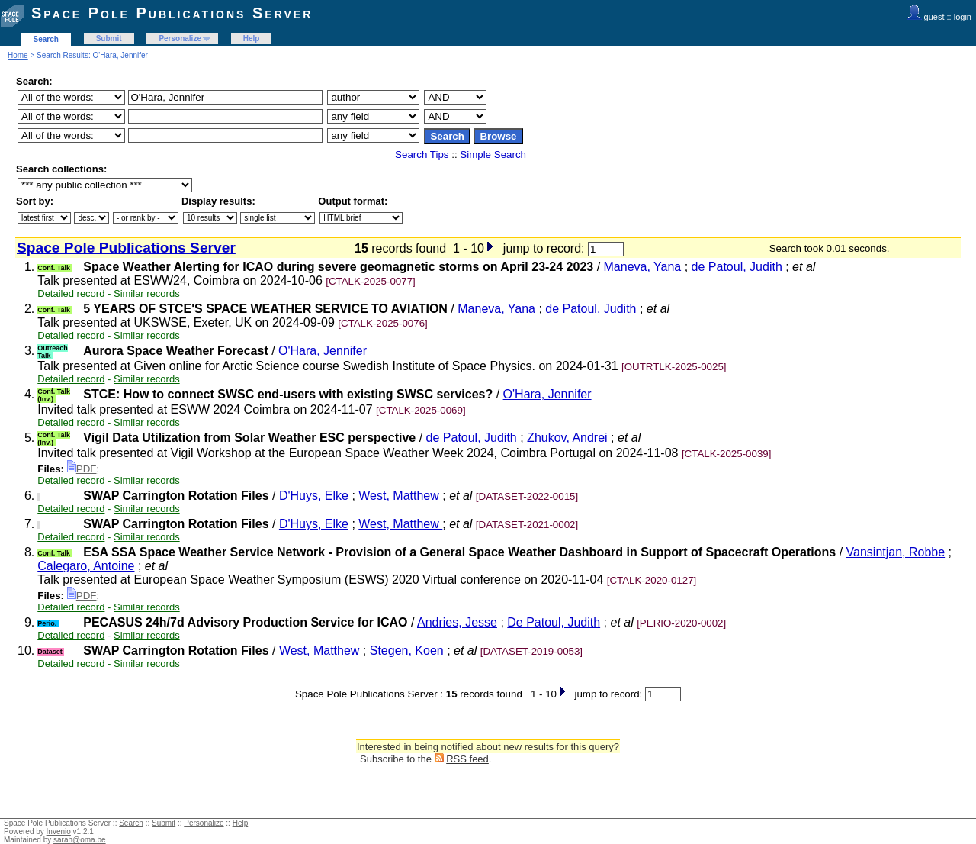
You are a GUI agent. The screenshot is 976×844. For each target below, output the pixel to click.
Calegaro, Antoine (85, 565)
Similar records (147, 293)
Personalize (180, 38)
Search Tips (421, 154)
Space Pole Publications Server (172, 13)
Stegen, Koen (407, 650)
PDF (82, 469)
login (962, 16)
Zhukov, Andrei (567, 437)
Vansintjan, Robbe (896, 552)
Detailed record (70, 293)
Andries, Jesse (457, 622)
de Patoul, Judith (737, 266)
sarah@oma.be (79, 840)
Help (251, 38)
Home (18, 55)
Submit (109, 38)
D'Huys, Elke (315, 495)
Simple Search (493, 154)
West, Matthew (400, 495)
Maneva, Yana (643, 266)
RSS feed (467, 759)
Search (46, 39)
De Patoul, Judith (553, 622)
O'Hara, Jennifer (322, 350)
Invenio (59, 831)
